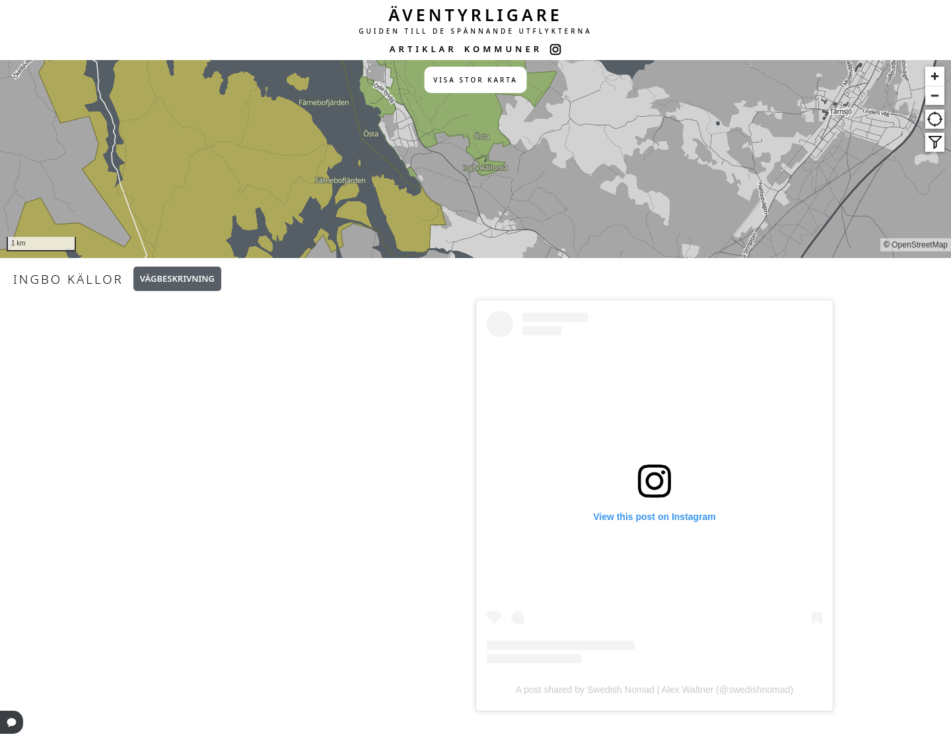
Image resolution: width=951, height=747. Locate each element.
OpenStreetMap (920, 244)
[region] (475, 159)
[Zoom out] (934, 95)
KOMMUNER (503, 49)
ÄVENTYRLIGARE (475, 14)
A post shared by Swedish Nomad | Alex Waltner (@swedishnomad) (654, 689)
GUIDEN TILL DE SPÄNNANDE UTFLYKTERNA (475, 31)
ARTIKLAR (423, 49)
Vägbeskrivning (177, 278)
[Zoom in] (934, 76)
